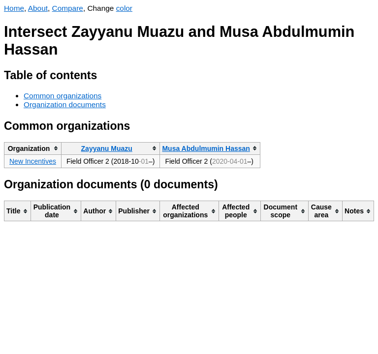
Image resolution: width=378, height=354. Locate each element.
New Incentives (32, 161)
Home (14, 8)
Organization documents (65, 104)
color (124, 8)
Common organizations (62, 95)
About (38, 8)
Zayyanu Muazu (106, 148)
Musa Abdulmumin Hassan (206, 148)
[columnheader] (33, 148)
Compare (67, 8)
